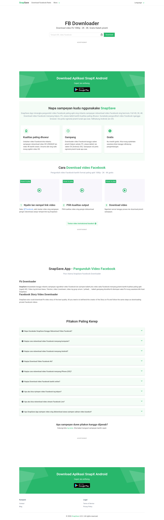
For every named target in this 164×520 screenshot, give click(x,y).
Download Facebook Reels (41, 3)
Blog (20, 506)
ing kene (70, 428)
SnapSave (75, 516)
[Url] (76, 35)
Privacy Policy (87, 506)
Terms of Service (88, 503)
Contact (21, 503)
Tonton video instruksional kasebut (82, 224)
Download (109, 35)
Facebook (29, 209)
